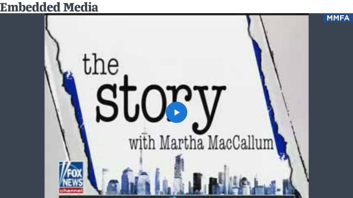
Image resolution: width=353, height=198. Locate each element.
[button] (176, 112)
